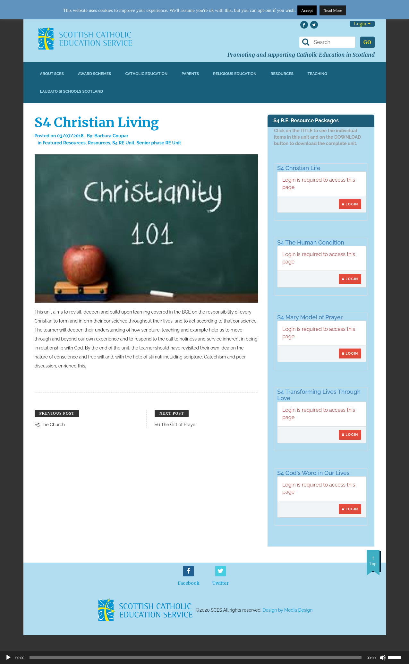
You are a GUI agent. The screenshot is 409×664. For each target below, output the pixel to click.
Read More (332, 10)
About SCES (52, 74)
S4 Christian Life (298, 168)
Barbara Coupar (111, 135)
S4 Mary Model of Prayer (310, 317)
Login (362, 23)
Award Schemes (94, 74)
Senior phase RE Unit (159, 142)
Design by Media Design (288, 610)
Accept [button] (307, 10)
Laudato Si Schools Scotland (71, 91)
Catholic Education (146, 74)
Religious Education (234, 74)
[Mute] (382, 657)
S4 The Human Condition (310, 242)
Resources (281, 74)
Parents (190, 74)
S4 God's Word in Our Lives (313, 473)
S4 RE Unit (123, 142)
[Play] (8, 657)
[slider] (397, 657)
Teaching (317, 74)
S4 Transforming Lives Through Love (319, 394)
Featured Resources (64, 142)
